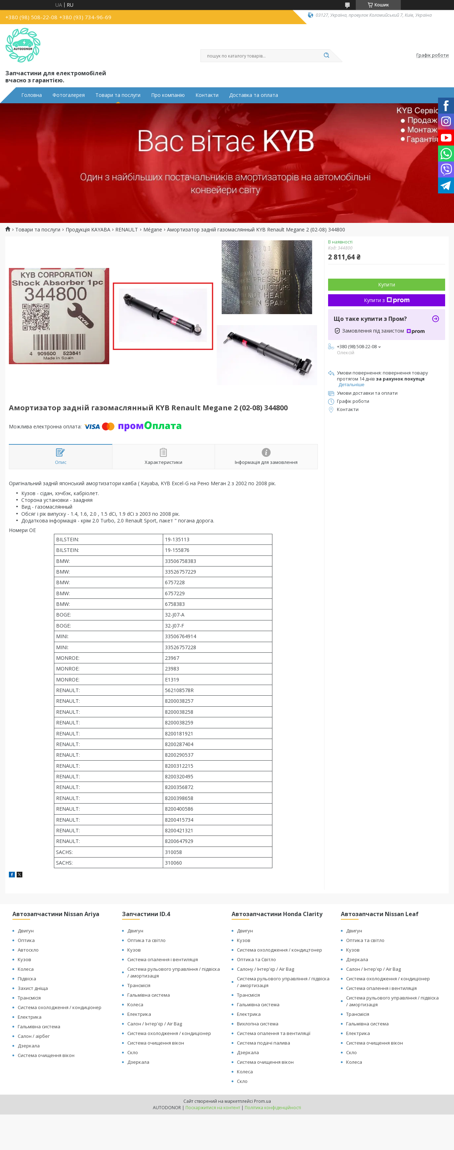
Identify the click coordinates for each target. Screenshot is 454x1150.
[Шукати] (326, 55)
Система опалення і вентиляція (162, 959)
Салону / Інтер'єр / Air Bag (265, 969)
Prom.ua (262, 1101)
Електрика (29, 1017)
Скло (132, 1052)
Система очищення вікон (46, 1055)
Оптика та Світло (256, 959)
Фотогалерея (68, 95)
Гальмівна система (39, 1026)
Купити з (387, 300)
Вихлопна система (257, 1023)
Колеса (26, 969)
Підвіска (27, 978)
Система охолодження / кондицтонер (279, 950)
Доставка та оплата (253, 95)
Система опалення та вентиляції (273, 1033)
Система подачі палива (263, 1043)
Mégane (152, 229)
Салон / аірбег (34, 1036)
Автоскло (28, 950)
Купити (386, 284)
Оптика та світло (146, 940)
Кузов (24, 959)
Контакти (206, 95)
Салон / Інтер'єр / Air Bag (154, 1023)
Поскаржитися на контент (213, 1108)
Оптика (26, 940)
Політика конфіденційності (273, 1108)
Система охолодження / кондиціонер (59, 1007)
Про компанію (168, 95)
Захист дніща (33, 988)
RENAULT (126, 229)
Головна (31, 95)
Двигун (26, 930)
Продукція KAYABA (88, 229)
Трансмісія (29, 998)
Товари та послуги (117, 95)
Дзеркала (29, 1045)
